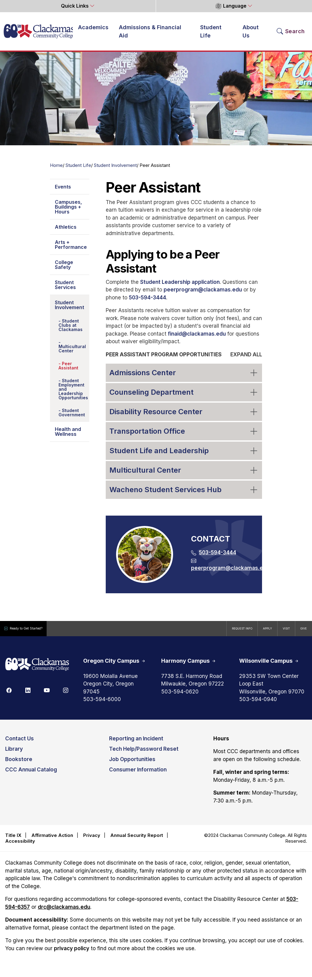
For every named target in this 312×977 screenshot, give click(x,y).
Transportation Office (184, 435)
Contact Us (19, 742)
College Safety (64, 268)
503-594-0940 (258, 703)
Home (56, 169)
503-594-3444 (147, 301)
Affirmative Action (52, 839)
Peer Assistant (68, 369)
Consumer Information (138, 774)
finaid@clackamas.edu (197, 338)
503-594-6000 (102, 703)
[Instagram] (65, 694)
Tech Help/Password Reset (144, 753)
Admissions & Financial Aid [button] (150, 33)
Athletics (65, 231)
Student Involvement (115, 169)
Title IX (13, 839)
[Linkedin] (27, 694)
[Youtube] (46, 694)
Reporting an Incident (136, 742)
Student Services (65, 288)
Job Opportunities (132, 763)
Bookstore (18, 763)
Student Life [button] (211, 33)
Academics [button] (93, 29)
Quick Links (75, 6)
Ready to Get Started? (33, 632)
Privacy (91, 839)
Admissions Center (184, 376)
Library (14, 753)
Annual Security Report (136, 839)
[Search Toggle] (290, 33)
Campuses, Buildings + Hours (68, 211)
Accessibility (20, 845)
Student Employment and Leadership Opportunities (73, 393)
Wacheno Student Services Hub (184, 493)
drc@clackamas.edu (64, 911)
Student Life (78, 169)
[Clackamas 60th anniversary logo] (37, 668)
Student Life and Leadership (184, 454)
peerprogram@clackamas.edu (203, 294)
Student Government (71, 416)
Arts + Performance (71, 248)
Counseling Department (184, 396)
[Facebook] (8, 694)
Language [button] (230, 6)
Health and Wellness (68, 435)
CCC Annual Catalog (31, 774)
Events (63, 191)
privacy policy (71, 952)
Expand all (246, 358)
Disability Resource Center (184, 415)
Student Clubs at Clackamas (70, 329)
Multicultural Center (72, 352)
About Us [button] (251, 33)
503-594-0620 (180, 696)
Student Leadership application (180, 286)
